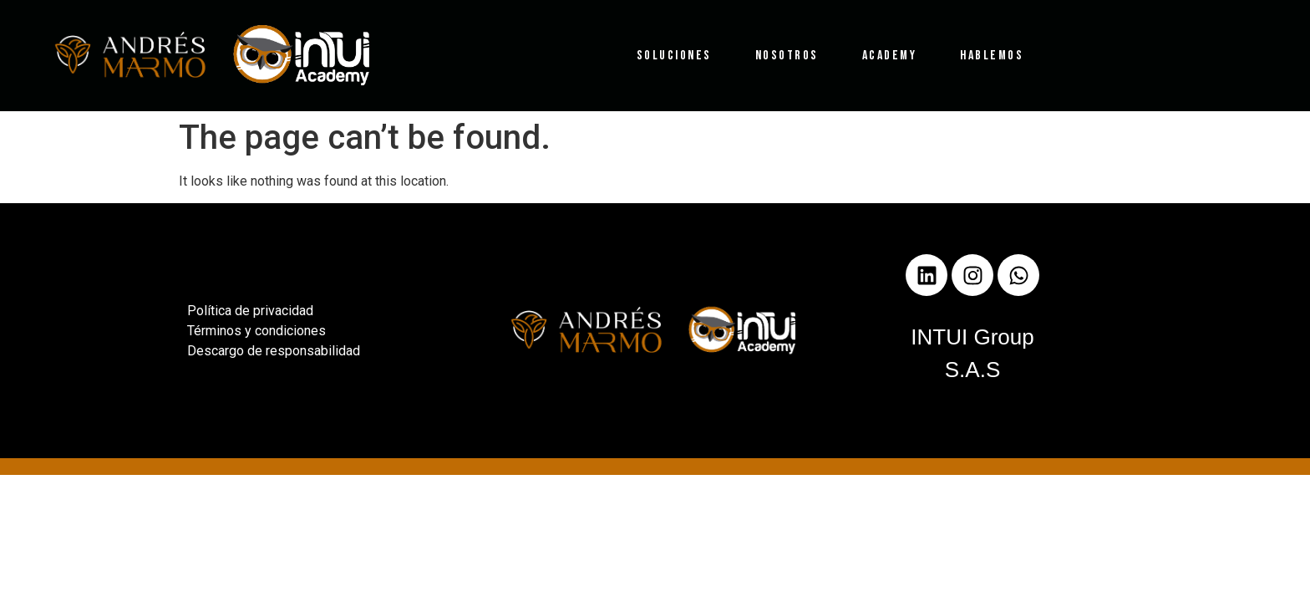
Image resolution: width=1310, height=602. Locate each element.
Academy (889, 56)
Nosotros (787, 56)
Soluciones (674, 56)
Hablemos (991, 56)
